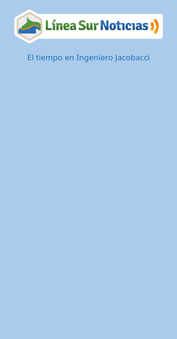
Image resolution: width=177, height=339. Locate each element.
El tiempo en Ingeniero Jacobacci (88, 57)
